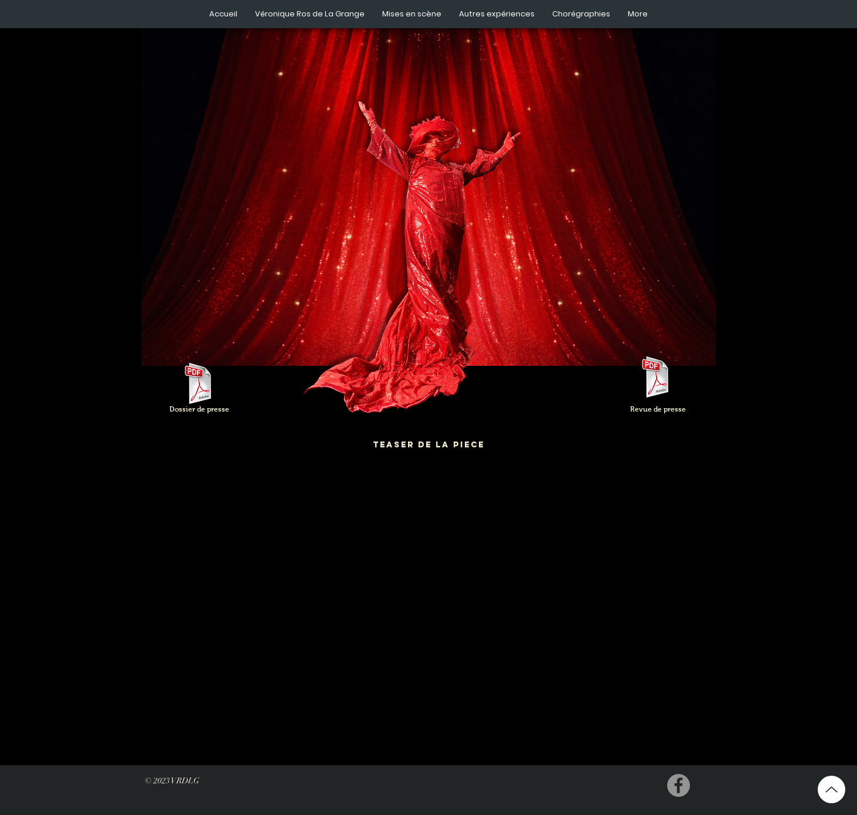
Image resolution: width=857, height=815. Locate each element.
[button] (309, 14)
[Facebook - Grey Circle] (678, 785)
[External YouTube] (428, 611)
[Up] (831, 789)
